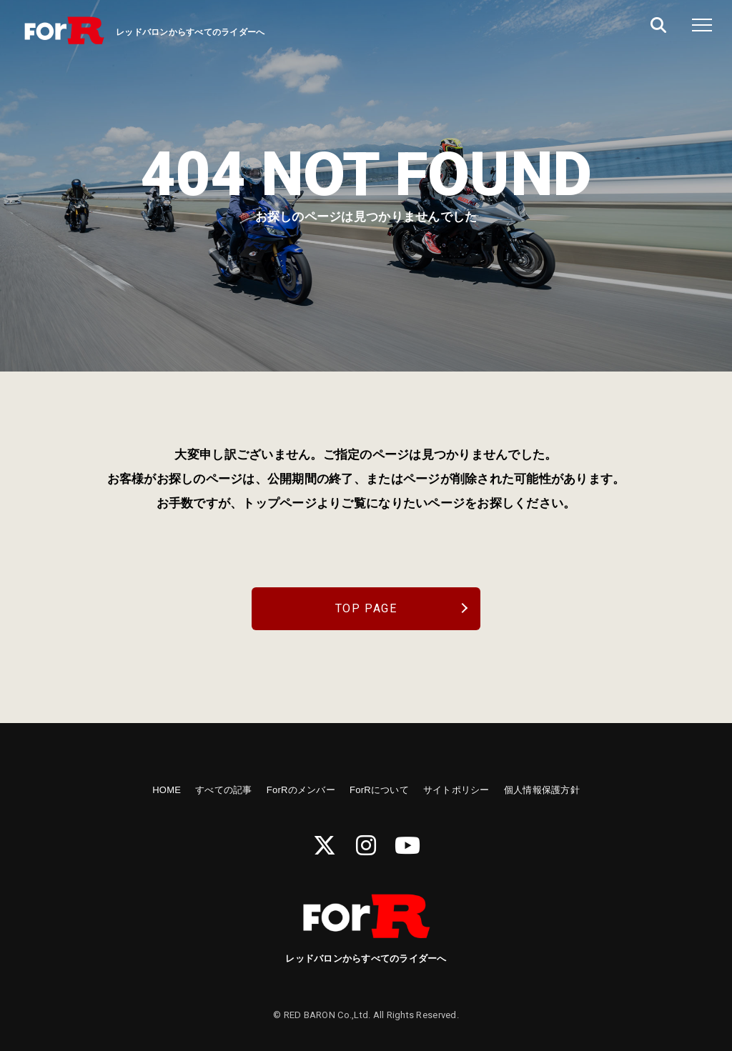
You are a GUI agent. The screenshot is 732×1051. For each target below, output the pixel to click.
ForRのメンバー (301, 789)
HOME (166, 789)
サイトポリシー (456, 789)
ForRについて (379, 789)
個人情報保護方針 (542, 789)
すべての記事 (223, 789)
